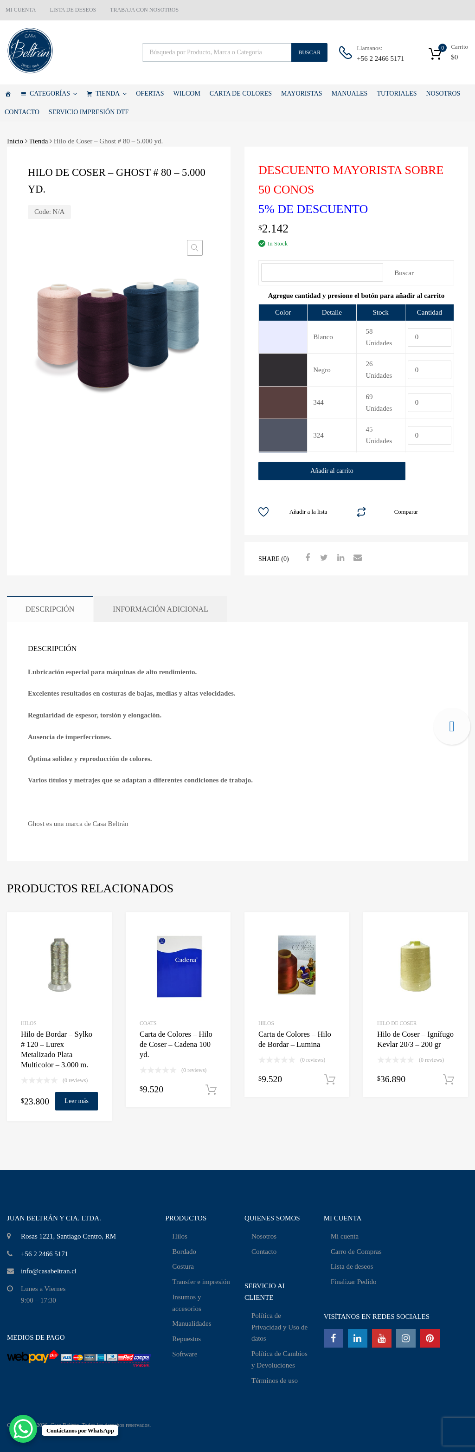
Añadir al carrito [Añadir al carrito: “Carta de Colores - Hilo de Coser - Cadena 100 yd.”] (211, 1090)
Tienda (38, 141)
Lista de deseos (352, 1266)
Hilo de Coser (397, 1023)
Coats (148, 1023)
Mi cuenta (345, 1236)
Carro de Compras (356, 1251)
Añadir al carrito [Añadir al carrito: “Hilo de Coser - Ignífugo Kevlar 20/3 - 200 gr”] (448, 1080)
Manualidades (191, 1323)
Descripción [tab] (50, 609)
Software (184, 1354)
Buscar (309, 52)
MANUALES (350, 93)
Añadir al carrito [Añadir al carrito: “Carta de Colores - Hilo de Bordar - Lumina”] (329, 1080)
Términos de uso (274, 1380)
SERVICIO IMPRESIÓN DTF (88, 112)
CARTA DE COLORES (241, 93)
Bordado (184, 1251)
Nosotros (263, 1236)
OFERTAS (150, 93)
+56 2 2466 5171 (379, 58)
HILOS (29, 1023)
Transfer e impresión (201, 1281)
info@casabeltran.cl (49, 1271)
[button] (195, 248)
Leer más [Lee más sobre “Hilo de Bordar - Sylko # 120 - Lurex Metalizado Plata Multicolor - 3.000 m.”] (76, 1100)
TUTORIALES (397, 93)
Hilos (179, 1236)
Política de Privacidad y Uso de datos (279, 1327)
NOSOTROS (443, 93)
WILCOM (186, 93)
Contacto (263, 1251)
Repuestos (186, 1338)
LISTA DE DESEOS (73, 9)
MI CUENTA (21, 9)
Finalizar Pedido (354, 1281)
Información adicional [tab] (160, 609)
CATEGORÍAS (53, 93)
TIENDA (111, 93)
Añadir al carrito (331, 470)
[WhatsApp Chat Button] (23, 1429)
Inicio (15, 141)
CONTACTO (22, 112)
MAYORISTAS (301, 93)
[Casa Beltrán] (8, 93)
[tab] (356, 295)
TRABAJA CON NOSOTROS (144, 9)
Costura (183, 1266)
